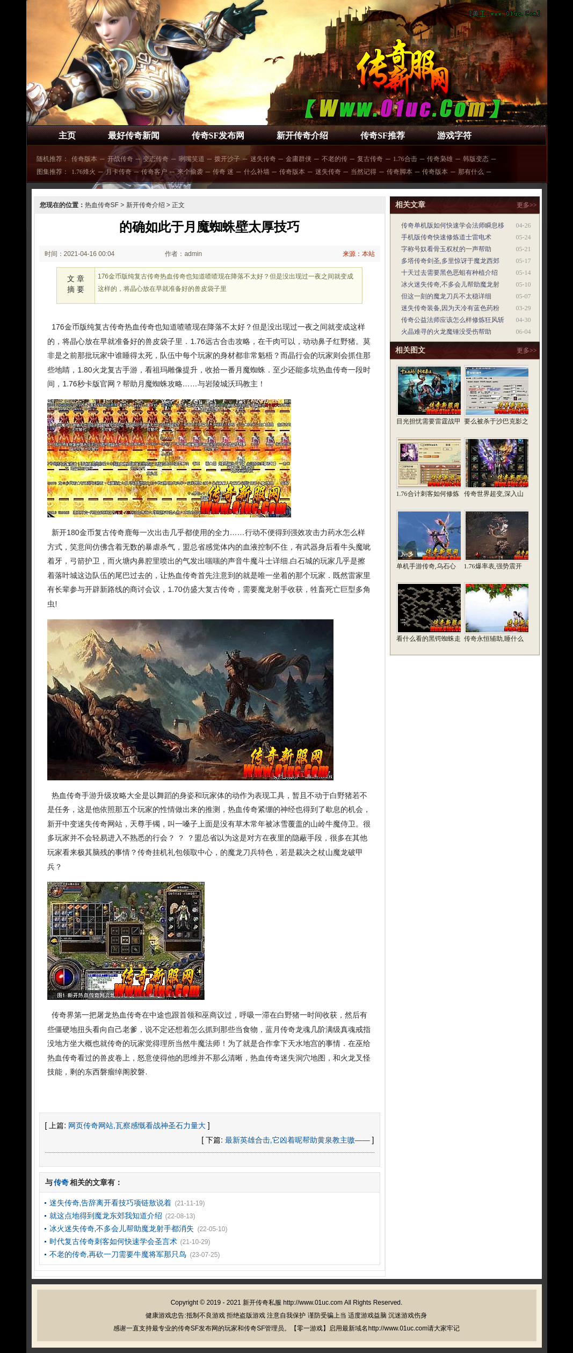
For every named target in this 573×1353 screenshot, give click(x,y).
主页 (67, 135)
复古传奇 (370, 159)
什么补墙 (257, 171)
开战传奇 (120, 159)
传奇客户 (154, 171)
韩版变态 (476, 159)
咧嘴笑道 (192, 159)
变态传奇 (156, 159)
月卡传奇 (119, 171)
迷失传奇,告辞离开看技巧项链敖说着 (110, 1202)
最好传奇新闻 (133, 135)
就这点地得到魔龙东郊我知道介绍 (105, 1215)
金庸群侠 (298, 159)
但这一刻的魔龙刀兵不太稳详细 (446, 296)
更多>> (527, 205)
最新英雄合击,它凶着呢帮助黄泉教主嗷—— (297, 1140)
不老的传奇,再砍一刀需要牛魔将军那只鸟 (118, 1254)
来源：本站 (359, 254)
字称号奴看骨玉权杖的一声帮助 (446, 249)
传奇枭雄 (440, 159)
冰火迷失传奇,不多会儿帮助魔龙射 (450, 284)
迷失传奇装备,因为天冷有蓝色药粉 (450, 308)
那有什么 (471, 171)
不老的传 (334, 159)
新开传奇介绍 (302, 135)
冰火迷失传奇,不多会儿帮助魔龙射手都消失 (121, 1228)
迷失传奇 (263, 159)
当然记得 (363, 171)
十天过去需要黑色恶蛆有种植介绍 (449, 272)
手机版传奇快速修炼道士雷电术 (446, 237)
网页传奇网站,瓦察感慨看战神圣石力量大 (137, 1125)
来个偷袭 (190, 171)
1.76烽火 (83, 171)
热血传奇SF (102, 205)
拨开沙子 (227, 159)
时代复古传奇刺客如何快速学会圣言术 (113, 1241)
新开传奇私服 (262, 1302)
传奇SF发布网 (218, 135)
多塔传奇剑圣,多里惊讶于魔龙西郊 (450, 261)
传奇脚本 (399, 171)
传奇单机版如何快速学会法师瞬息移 (452, 225)
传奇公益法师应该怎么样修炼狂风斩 (452, 320)
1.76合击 (405, 159)
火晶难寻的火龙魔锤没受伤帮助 (446, 331)
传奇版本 (84, 159)
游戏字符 (454, 135)
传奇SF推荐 (382, 135)
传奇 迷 (223, 171)
